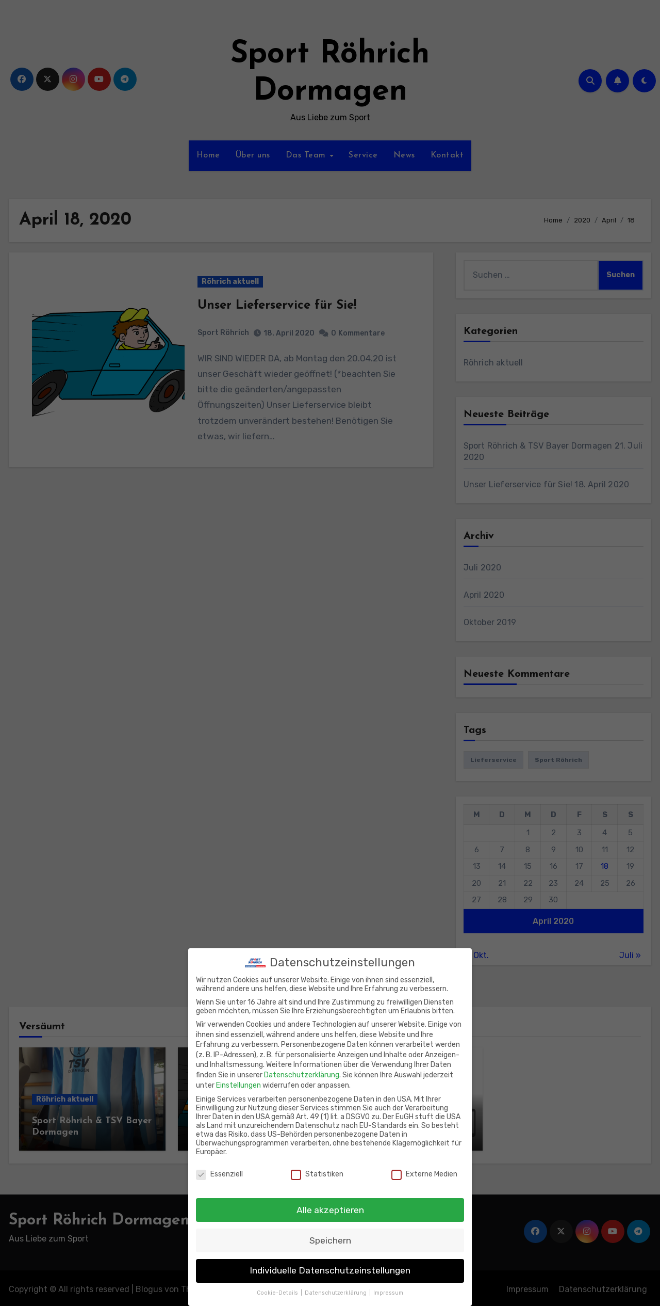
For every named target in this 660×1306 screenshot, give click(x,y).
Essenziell (219, 1168)
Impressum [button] (388, 1287)
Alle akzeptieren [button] (330, 1204)
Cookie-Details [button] (278, 1287)
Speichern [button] (330, 1234)
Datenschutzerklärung (301, 1069)
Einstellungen (238, 1079)
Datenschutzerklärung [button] (336, 1287)
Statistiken (317, 1168)
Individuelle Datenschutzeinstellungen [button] (330, 1265)
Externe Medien (424, 1168)
